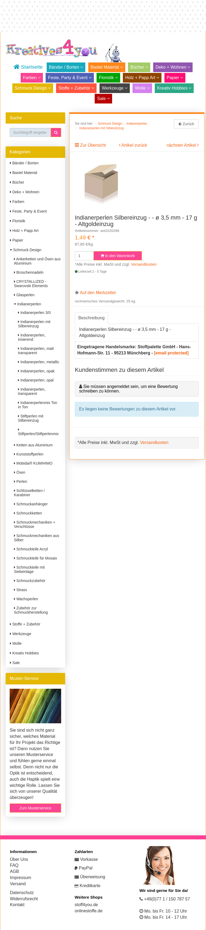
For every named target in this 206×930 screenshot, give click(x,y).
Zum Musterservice (35, 808)
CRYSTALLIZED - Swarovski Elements (31, 283)
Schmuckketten (28, 513)
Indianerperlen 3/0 (34, 312)
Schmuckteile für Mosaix (35, 558)
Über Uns (19, 859)
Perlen (20, 481)
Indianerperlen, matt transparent (36, 350)
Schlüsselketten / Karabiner (29, 492)
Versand (18, 883)
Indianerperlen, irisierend (31, 337)
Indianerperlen (27, 304)
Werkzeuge (114, 88)
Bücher (139, 67)
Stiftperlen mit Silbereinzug (30, 418)
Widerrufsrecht (24, 898)
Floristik (108, 77)
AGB (14, 871)
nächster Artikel (182, 145)
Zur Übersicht (93, 145)
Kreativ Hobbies (174, 88)
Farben (32, 77)
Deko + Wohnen (173, 67)
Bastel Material (107, 67)
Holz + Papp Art (142, 77)
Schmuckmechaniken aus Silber (36, 537)
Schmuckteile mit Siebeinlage (29, 569)
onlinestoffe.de (88, 911)
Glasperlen (24, 295)
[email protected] (171, 353)
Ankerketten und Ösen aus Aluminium (37, 261)
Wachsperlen (26, 599)
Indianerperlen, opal (36, 380)
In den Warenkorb (118, 256)
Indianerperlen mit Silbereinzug (34, 324)
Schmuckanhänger (31, 504)
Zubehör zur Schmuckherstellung (31, 610)
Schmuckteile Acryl (31, 549)
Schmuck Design (33, 88)
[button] (56, 132)
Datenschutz (22, 892)
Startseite (28, 67)
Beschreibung (91, 318)
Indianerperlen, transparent (31, 391)
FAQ (14, 865)
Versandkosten (144, 264)
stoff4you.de (86, 904)
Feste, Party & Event (69, 77)
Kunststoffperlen (28, 454)
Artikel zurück (134, 145)
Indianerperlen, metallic (38, 362)
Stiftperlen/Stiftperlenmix (38, 432)
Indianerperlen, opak (36, 371)
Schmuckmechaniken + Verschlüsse (34, 524)
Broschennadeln (28, 272)
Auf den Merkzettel (98, 292)
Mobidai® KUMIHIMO (33, 463)
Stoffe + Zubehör (76, 88)
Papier (175, 77)
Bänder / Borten (66, 67)
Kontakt (17, 904)
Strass (20, 590)
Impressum (20, 877)
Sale (103, 98)
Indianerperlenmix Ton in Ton (37, 405)
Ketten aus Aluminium (33, 445)
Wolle (142, 88)
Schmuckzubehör (29, 581)
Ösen (19, 472)
